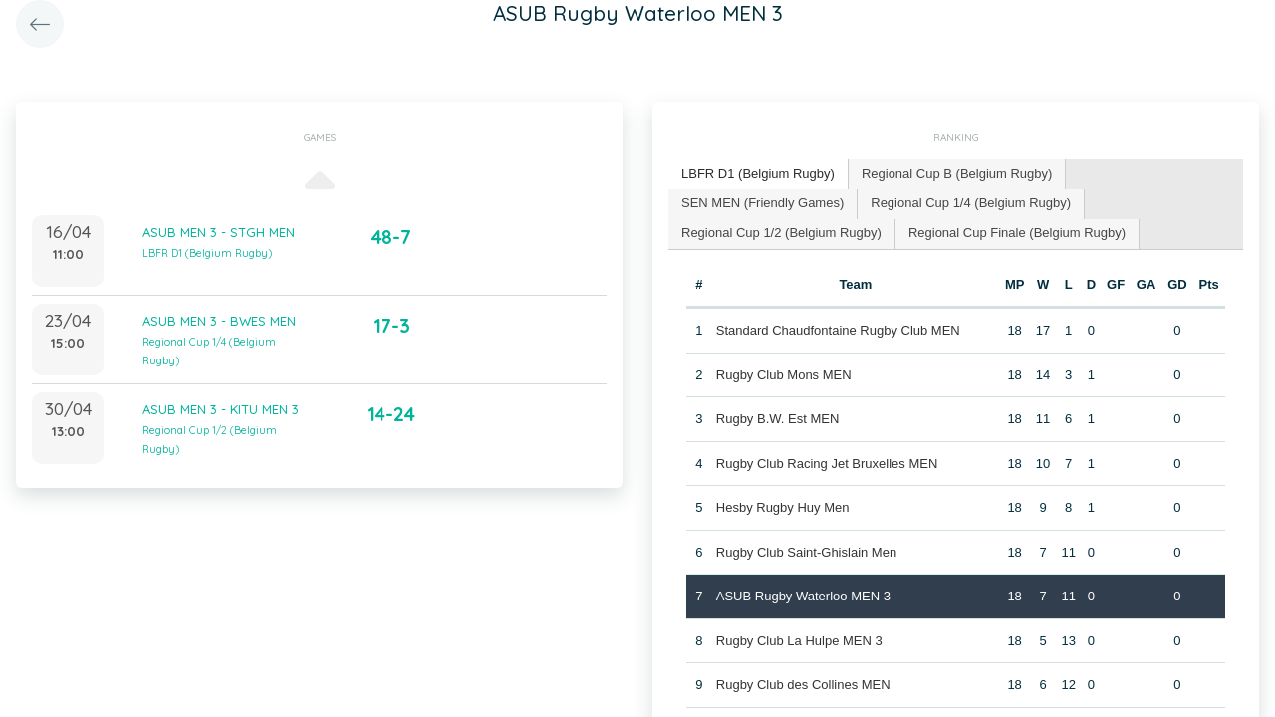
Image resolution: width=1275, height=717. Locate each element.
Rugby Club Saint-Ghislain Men (806, 552)
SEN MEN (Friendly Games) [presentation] (762, 202)
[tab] (758, 174)
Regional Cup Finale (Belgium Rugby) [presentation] (1017, 232)
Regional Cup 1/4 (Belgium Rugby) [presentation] (971, 202)
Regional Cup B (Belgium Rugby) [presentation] (957, 173)
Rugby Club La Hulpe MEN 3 (799, 640)
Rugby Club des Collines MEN (803, 684)
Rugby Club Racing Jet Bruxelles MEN (827, 463)
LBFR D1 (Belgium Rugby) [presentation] (758, 173)
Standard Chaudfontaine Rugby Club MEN (838, 330)
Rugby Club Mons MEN (784, 374)
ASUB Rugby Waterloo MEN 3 (803, 596)
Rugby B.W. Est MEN (778, 418)
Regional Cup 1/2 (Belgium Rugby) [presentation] (781, 232)
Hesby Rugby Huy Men (783, 507)
